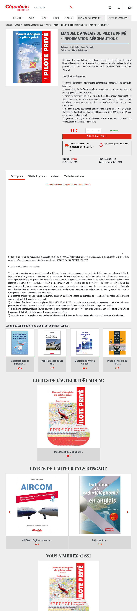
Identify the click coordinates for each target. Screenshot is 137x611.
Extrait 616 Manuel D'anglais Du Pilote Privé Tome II (68, 184)
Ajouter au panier (97, 136)
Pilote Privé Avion (80, 50)
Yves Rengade (87, 47)
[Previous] (9, 512)
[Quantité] (93, 130)
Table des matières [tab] (74, 176)
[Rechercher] (54, 7)
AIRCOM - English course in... (37, 540)
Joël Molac (75, 47)
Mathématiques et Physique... (20, 362)
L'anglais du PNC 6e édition (85, 362)
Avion (74, 159)
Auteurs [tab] (55, 176)
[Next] (127, 512)
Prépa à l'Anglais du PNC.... (117, 362)
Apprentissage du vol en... (52, 362)
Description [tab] (17, 176)
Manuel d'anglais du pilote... (68, 452)
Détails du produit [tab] (37, 176)
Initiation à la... (100, 540)
